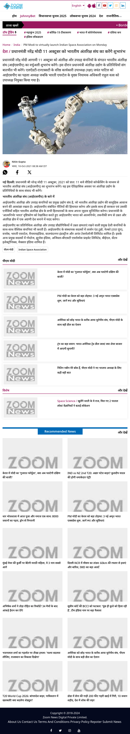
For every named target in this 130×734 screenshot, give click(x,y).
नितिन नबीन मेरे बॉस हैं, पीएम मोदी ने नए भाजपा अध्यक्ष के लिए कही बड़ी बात (89, 370)
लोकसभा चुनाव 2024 (83, 16)
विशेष (6, 390)
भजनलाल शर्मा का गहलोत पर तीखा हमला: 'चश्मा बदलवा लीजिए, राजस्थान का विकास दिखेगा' (31, 655)
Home (6, 45)
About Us (14, 722)
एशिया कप (114, 32)
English (77, 5)
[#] (5, 172)
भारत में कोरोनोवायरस (89, 32)
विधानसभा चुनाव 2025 (53, 16)
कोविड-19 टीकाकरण (59, 32)
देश (101, 16)
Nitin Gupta (19, 161)
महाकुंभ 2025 (32, 32)
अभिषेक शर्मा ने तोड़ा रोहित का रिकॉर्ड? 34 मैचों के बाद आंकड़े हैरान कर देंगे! (30, 608)
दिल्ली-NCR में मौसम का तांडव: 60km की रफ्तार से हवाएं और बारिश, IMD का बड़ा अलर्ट (97, 565)
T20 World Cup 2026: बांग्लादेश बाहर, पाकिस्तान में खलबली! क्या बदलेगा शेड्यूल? (30, 698)
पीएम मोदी (8, 249)
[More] (119, 16)
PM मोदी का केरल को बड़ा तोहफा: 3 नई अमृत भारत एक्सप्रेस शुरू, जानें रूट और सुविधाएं (88, 298)
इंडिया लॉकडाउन (33, 37)
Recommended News (60, 431)
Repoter (96, 722)
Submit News (112, 722)
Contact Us (29, 722)
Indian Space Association (33, 249)
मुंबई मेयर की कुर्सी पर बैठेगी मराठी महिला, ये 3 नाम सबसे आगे (32, 565)
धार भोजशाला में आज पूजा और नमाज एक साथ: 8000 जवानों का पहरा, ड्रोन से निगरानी (30, 518)
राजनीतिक (112, 16)
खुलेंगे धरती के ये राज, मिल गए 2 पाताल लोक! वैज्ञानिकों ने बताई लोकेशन (87, 403)
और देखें (122, 260)
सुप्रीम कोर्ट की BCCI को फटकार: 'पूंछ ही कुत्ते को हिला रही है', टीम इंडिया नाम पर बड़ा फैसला (97, 608)
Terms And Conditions (54, 722)
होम (14, 16)
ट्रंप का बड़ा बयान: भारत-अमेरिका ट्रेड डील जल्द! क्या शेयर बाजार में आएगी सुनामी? (89, 346)
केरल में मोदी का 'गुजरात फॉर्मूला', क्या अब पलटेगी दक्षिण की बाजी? (88, 274)
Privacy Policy (80, 722)
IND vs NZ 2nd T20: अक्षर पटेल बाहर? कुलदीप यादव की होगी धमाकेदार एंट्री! (96, 475)
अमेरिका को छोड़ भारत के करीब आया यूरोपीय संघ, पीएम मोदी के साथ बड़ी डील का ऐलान (90, 322)
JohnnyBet (27, 16)
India (17, 45)
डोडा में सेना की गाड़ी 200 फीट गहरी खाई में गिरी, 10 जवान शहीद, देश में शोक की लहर (97, 698)
